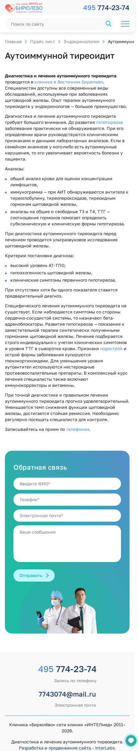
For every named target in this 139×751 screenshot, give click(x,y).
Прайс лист (42, 41)
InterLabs (105, 747)
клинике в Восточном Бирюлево (69, 81)
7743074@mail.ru (67, 694)
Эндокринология (81, 41)
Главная (13, 41)
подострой (111, 348)
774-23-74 (106, 7)
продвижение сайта (70, 747)
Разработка (31, 747)
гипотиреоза (109, 122)
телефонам (77, 429)
